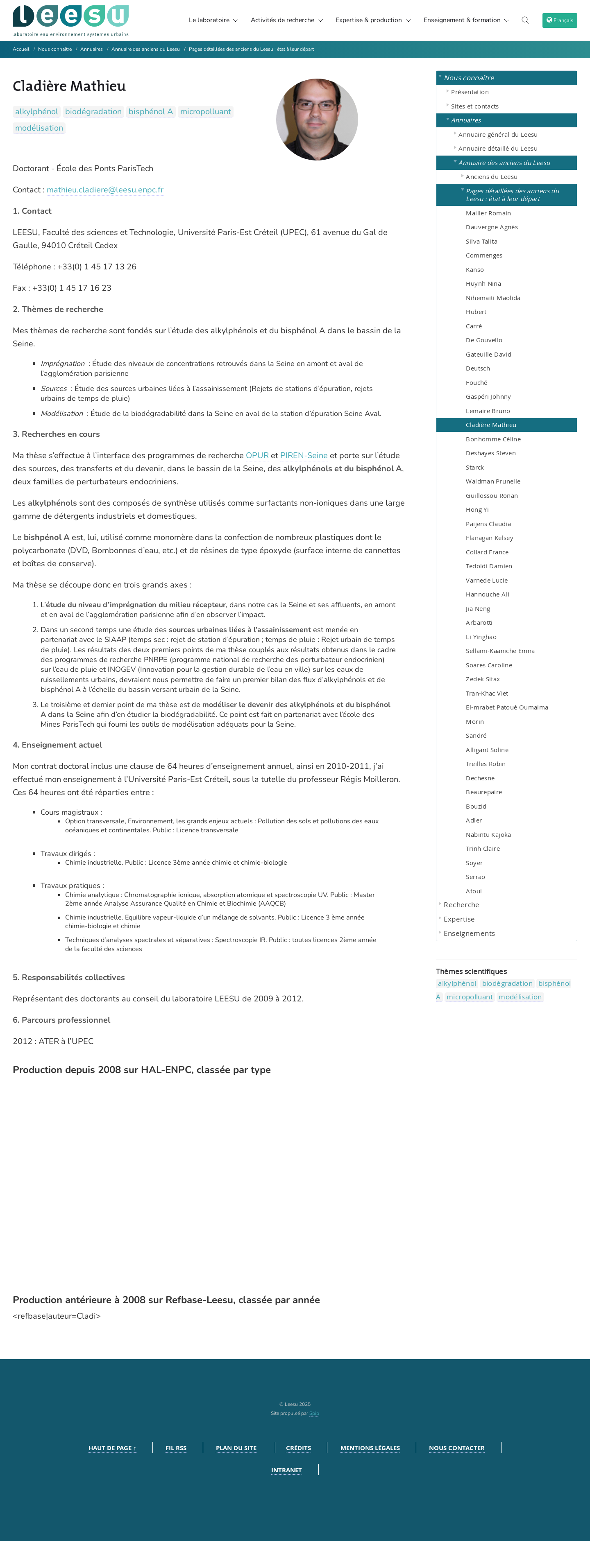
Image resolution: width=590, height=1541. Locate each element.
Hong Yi (477, 509)
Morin (475, 721)
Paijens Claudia (488, 524)
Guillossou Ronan (492, 495)
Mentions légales (370, 1448)
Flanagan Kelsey (489, 537)
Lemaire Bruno (488, 411)
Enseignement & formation (465, 20)
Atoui (474, 891)
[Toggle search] (525, 20)
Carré (474, 326)
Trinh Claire (483, 848)
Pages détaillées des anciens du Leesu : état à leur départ (251, 49)
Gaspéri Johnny (488, 396)
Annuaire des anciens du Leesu (145, 49)
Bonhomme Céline (493, 439)
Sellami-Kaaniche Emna (500, 650)
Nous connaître (55, 49)
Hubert (476, 311)
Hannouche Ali (487, 594)
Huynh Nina (483, 283)
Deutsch (478, 368)
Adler (474, 820)
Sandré (476, 735)
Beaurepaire (484, 792)
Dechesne (480, 778)
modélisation (39, 127)
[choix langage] (559, 20)
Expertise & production (370, 20)
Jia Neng (478, 608)
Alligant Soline (487, 750)
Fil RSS (176, 1448)
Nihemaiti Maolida (493, 298)
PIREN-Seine (304, 455)
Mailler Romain (488, 213)
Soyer (474, 863)
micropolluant (205, 111)
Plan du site (236, 1448)
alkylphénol (36, 111)
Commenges (484, 255)
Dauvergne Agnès (492, 227)
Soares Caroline (489, 665)
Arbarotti (479, 622)
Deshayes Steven (491, 453)
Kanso (475, 269)
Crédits (298, 1448)
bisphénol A (151, 111)
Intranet (286, 1470)
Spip (314, 1413)
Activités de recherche (282, 20)
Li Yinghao (481, 637)
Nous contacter (457, 1448)
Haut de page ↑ (112, 1448)
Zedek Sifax (483, 679)
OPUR (257, 455)
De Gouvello (484, 340)
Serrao (475, 876)
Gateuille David (488, 354)
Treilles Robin (486, 763)
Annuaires (91, 49)
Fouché (476, 382)
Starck (475, 467)
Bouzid (476, 806)
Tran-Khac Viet (487, 693)
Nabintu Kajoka (488, 834)
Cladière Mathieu (491, 424)
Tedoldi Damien (489, 566)
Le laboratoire (206, 20)
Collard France (487, 552)
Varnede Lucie (487, 580)
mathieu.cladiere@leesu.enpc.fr (105, 189)
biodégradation (93, 111)
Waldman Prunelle (493, 481)
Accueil (21, 49)
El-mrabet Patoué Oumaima (507, 707)
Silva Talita (481, 241)
